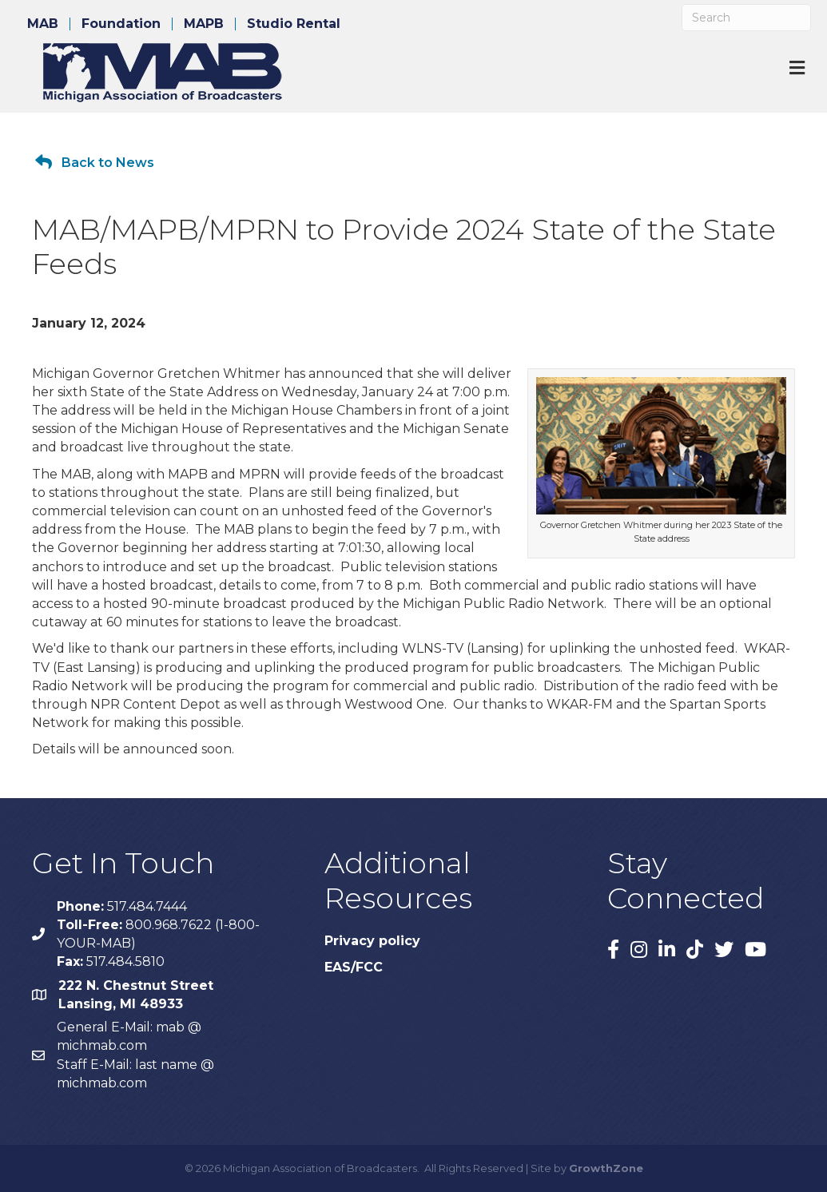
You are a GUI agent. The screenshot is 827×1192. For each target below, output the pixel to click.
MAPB (204, 24)
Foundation (121, 24)
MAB (42, 24)
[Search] (746, 17)
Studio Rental (293, 24)
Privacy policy (372, 940)
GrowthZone (606, 1168)
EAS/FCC (353, 967)
